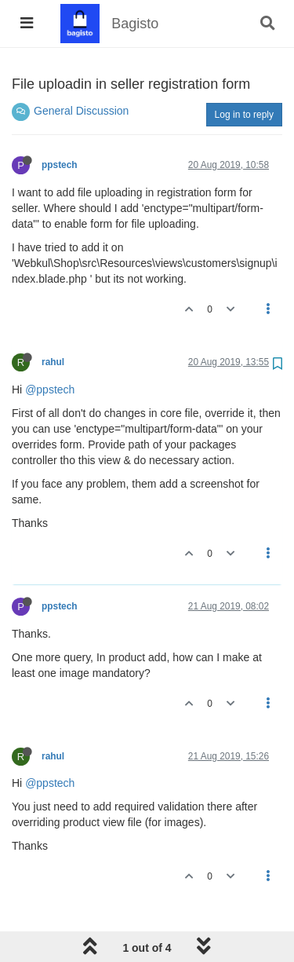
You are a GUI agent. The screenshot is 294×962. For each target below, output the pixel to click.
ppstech (60, 164)
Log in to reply (244, 114)
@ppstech (49, 389)
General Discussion (81, 110)
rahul (53, 362)
